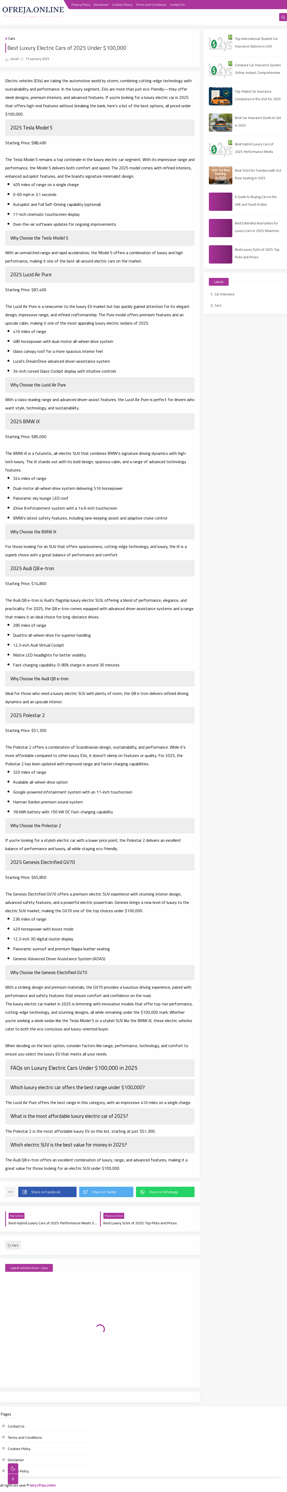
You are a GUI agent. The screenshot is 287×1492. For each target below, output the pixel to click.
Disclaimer (101, 5)
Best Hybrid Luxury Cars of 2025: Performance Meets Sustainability (254, 151)
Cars (11, 38)
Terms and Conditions (151, 5)
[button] (47, 1192)
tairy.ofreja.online (43, 1485)
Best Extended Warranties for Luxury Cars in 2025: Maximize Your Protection (257, 230)
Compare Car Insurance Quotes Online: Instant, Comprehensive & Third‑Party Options (258, 72)
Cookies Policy (122, 5)
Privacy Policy (80, 5)
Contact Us (177, 5)
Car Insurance (225, 294)
